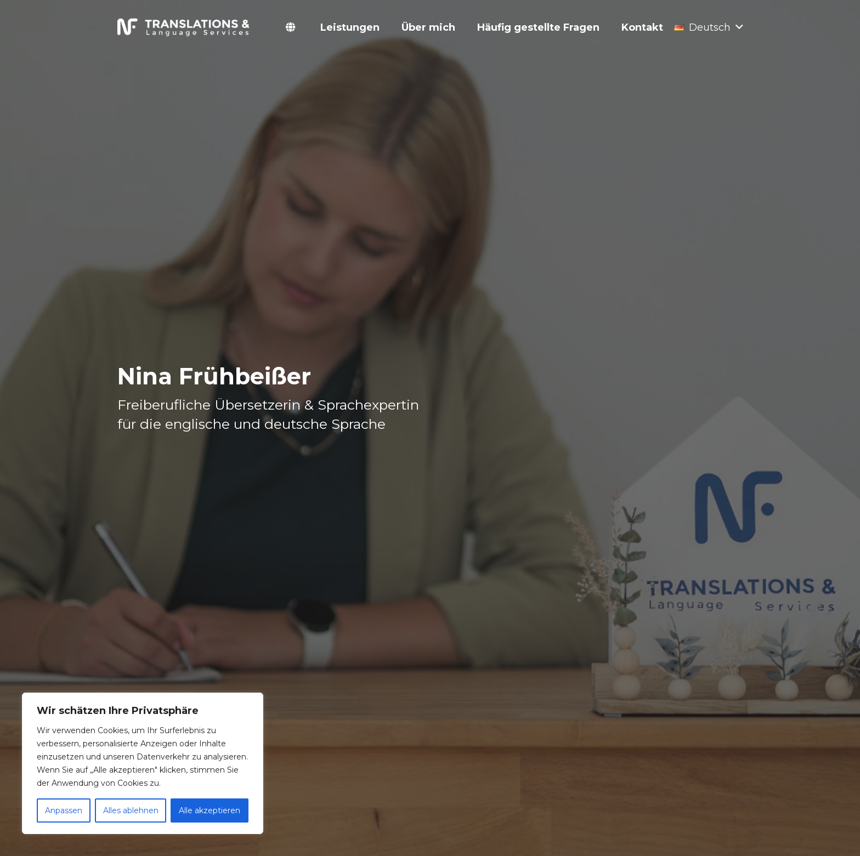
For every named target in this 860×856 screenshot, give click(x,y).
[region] (142, 763)
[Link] (184, 27)
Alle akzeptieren (209, 810)
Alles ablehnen (131, 810)
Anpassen (63, 810)
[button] (708, 27)
